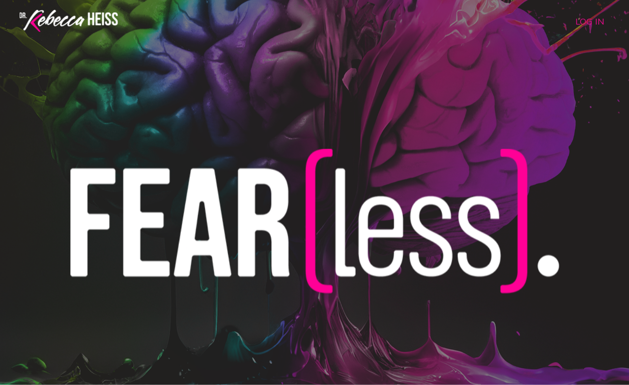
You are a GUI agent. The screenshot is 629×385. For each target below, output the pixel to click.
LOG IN (589, 21)
